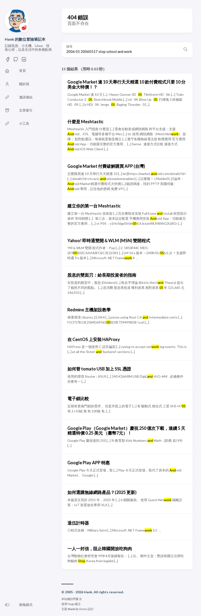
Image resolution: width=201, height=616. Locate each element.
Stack (71, 609)
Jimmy (83, 609)
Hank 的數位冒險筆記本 (25, 39)
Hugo (71, 604)
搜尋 (69, 46)
